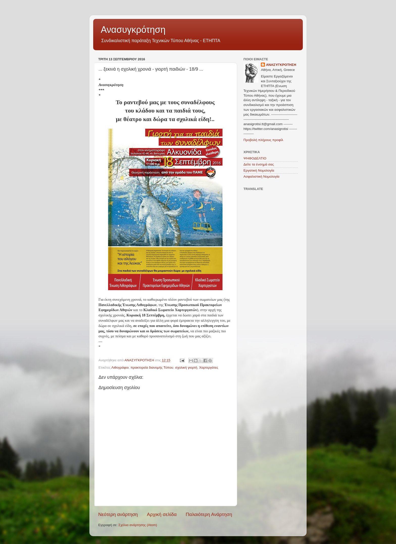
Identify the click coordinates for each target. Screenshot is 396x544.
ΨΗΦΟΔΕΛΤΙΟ (254, 158)
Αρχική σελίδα (162, 514)
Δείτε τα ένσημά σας (258, 164)
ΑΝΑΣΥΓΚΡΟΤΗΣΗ (281, 65)
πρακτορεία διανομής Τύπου (152, 367)
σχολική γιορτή (186, 367)
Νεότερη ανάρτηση (118, 514)
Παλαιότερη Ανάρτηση (209, 514)
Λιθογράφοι (120, 367)
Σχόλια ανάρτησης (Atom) (137, 525)
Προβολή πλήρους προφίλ (263, 140)
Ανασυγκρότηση (133, 29)
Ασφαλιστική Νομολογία (261, 176)
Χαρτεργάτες (208, 367)
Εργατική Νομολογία (258, 170)
